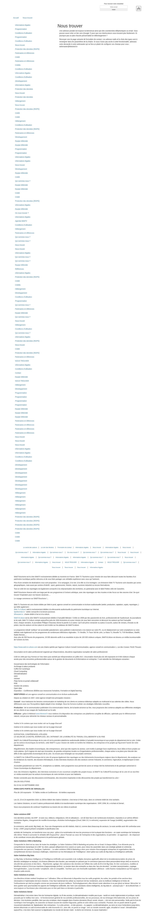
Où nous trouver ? (22, 213)
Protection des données (24, 89)
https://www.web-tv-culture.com (26, 647)
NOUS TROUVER (22, 361)
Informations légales (22, 25)
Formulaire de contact (65, 547)
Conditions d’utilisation (23, 33)
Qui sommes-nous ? (22, 181)
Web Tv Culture (20, 609)
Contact (18, 373)
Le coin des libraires (47, 547)
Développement (21, 81)
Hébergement (20, 101)
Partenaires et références (24, 53)
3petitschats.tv (19, 612)
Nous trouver (27, 18)
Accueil (16, 18)
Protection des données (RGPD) (27, 49)
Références (19, 269)
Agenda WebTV (21, 221)
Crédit (17, 57)
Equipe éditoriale (21, 141)
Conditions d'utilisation (23, 77)
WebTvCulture (19, 618)
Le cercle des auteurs (30, 547)
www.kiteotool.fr (42, 714)
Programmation (21, 29)
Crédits (17, 65)
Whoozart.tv (18, 614)
